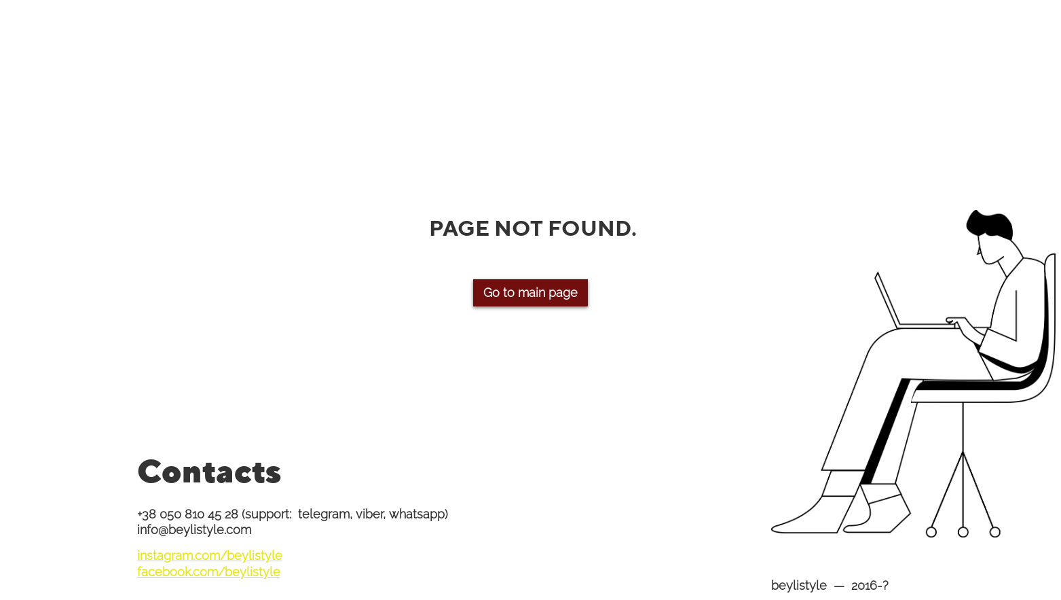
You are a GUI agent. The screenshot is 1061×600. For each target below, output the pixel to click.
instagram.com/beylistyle (209, 555)
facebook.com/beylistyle (208, 572)
